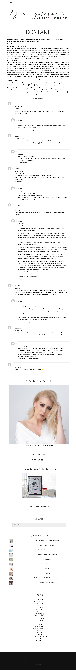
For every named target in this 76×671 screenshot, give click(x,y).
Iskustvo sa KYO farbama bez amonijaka (47, 541)
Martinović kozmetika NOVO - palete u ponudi (47, 579)
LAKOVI (37, 621)
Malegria (17, 206)
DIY (38, 606)
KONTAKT (47, 569)
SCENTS (37, 639)
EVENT (38, 611)
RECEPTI (37, 635)
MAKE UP (38, 627)
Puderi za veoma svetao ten (47, 546)
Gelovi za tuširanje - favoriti (47, 583)
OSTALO (37, 633)
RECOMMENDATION (38, 637)
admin (20, 121)
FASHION (37, 617)
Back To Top (38, 665)
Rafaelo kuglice (47, 560)
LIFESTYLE (38, 623)
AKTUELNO (38, 600)
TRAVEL (37, 641)
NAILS (37, 631)
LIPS (37, 625)
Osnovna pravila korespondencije (47, 555)
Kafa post (47, 574)
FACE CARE (38, 615)
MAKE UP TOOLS (38, 629)
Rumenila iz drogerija (47, 565)
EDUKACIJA (38, 609)
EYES (37, 613)
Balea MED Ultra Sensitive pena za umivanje (47, 551)
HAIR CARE (37, 619)
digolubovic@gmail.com (24, 126)
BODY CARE (37, 602)
